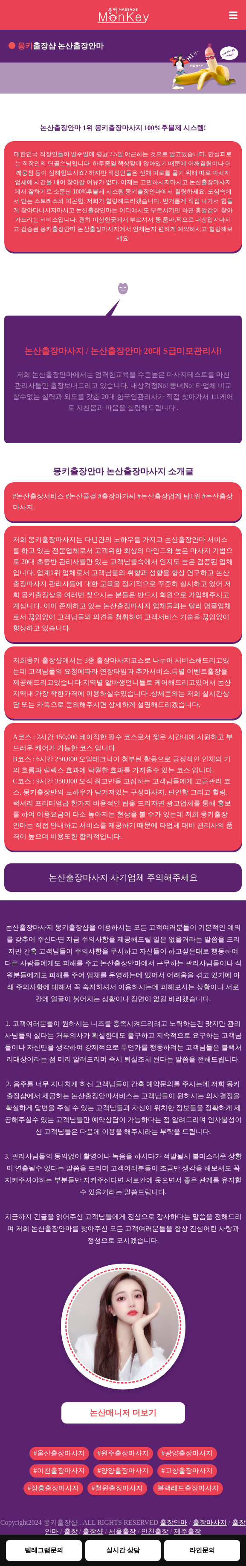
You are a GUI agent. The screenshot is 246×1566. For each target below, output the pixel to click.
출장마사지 (210, 1522)
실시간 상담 (123, 1550)
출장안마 (173, 1522)
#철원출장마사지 (117, 1488)
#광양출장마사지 (187, 1453)
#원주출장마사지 (123, 1453)
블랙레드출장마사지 (188, 1488)
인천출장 (154, 1531)
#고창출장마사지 (187, 1470)
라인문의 (202, 1550)
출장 (71, 1531)
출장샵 (93, 1531)
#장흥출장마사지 (53, 1488)
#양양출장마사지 (123, 1470)
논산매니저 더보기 (123, 1412)
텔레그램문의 (44, 1550)
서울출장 (122, 1531)
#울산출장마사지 (59, 1453)
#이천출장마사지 (59, 1470)
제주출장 (187, 1531)
